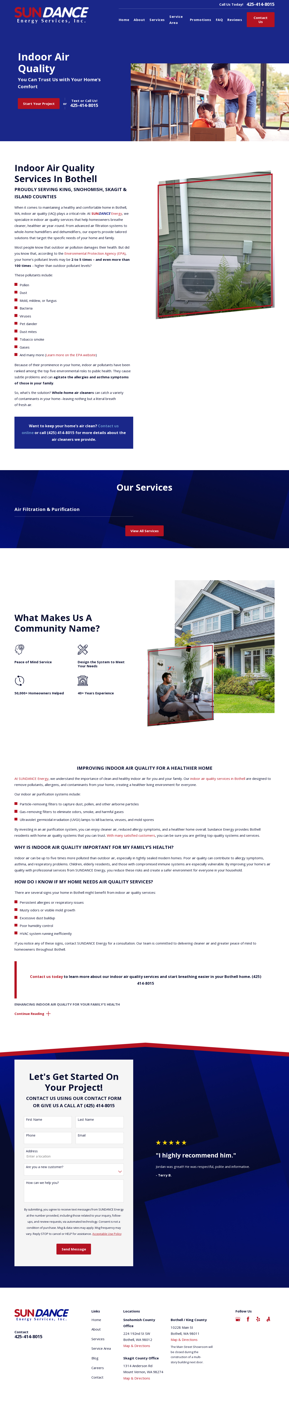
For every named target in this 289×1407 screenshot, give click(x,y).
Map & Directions (136, 1345)
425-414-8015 (261, 4)
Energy (106, 213)
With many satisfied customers (131, 835)
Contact (97, 1377)
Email (82, 1135)
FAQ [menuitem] (219, 19)
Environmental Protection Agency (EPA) (95, 253)
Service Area (101, 1348)
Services (98, 1339)
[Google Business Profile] (237, 1319)
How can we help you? (42, 1183)
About (96, 1329)
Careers (97, 1367)
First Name (34, 1120)
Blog (94, 1358)
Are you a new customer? (44, 1167)
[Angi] (268, 1319)
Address (32, 1151)
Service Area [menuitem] (176, 19)
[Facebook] (248, 1319)
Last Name (86, 1120)
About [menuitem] (139, 19)
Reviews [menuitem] (234, 19)
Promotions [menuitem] (200, 19)
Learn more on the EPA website (71, 355)
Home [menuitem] (124, 19)
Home (96, 1319)
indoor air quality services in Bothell (217, 778)
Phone (30, 1135)
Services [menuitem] (157, 19)
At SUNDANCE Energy (31, 778)
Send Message (74, 1249)
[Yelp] (258, 1319)
